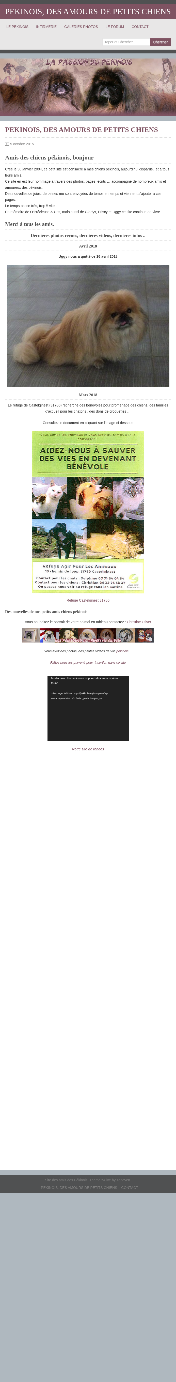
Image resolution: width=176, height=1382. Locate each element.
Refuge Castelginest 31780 (88, 600)
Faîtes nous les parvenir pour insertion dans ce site (88, 662)
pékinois (122, 651)
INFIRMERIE (46, 27)
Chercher (160, 42)
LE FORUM (115, 27)
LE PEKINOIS (17, 27)
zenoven (123, 1180)
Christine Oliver (139, 622)
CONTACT (140, 27)
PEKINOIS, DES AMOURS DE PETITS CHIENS (88, 11)
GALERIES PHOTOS (81, 27)
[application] (88, 708)
